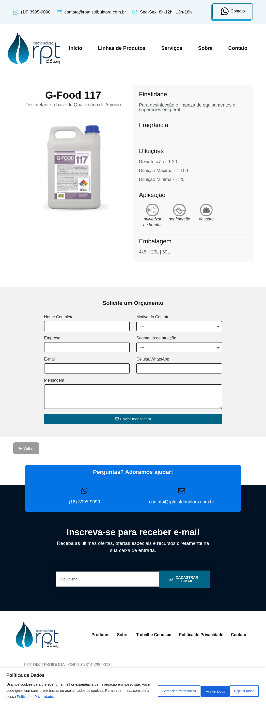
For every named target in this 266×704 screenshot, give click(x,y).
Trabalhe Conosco (153, 635)
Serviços (171, 48)
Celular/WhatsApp (152, 359)
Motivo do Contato (152, 317)
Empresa (52, 338)
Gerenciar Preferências (157, 690)
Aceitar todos (241, 690)
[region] (133, 686)
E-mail (50, 359)
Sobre (205, 48)
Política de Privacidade (201, 635)
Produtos (100, 635)
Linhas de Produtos (122, 48)
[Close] (262, 670)
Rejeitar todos (204, 690)
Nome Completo (59, 317)
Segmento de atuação (156, 338)
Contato (238, 48)
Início (75, 48)
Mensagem (54, 380)
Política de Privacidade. (94, 697)
